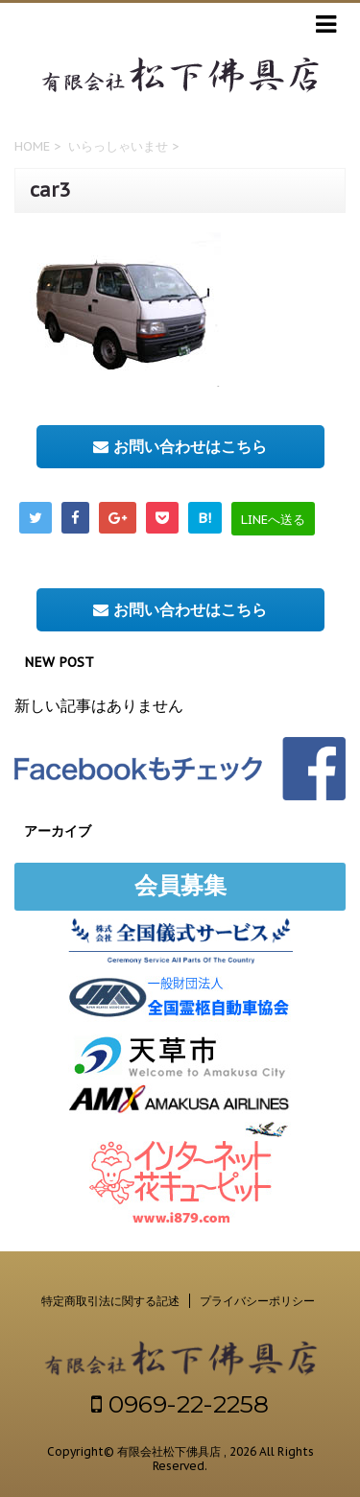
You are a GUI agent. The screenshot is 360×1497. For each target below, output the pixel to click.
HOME (32, 146)
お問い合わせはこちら (180, 446)
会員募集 (180, 885)
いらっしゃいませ (118, 146)
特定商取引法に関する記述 (110, 1301)
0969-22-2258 (180, 1404)
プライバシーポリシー (257, 1301)
